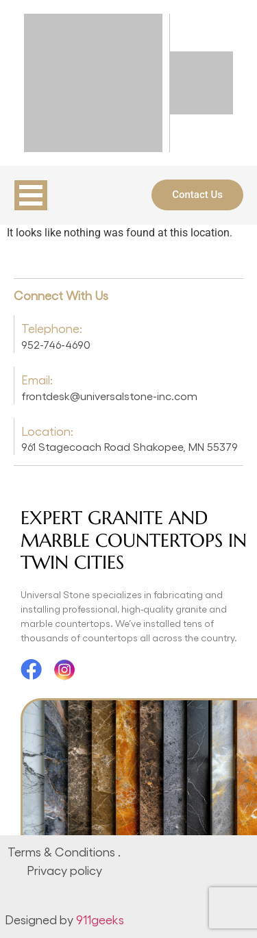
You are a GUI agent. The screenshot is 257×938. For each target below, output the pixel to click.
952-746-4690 (55, 344)
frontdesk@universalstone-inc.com (109, 395)
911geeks (100, 919)
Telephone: (51, 328)
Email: (37, 379)
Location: (47, 430)
